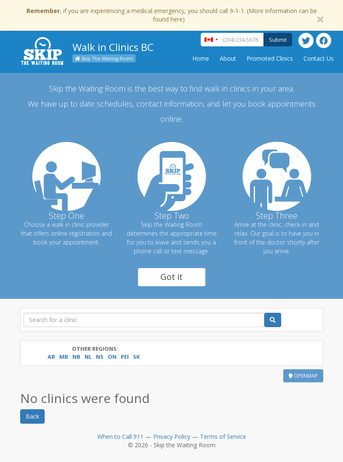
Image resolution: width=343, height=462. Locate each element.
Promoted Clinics (270, 58)
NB (76, 356)
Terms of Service (223, 436)
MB (63, 356)
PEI (125, 356)
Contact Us (318, 58)
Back (32, 416)
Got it (171, 276)
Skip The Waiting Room (104, 58)
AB (51, 356)
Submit (278, 39)
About (228, 58)
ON (112, 356)
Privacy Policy (171, 436)
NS (100, 356)
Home (200, 58)
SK (136, 356)
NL (88, 356)
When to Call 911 (120, 436)
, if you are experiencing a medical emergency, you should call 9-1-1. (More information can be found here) (172, 15)
